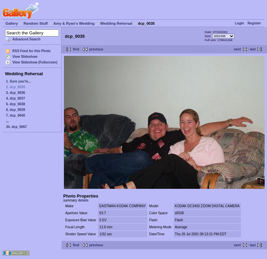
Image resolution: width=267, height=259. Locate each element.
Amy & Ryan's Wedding (74, 23)
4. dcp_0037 (15, 98)
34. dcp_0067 (16, 127)
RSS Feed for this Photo (31, 51)
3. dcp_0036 (15, 93)
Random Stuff (35, 23)
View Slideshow (24, 56)
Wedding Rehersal (116, 23)
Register (254, 23)
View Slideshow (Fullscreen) (34, 62)
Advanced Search (26, 39)
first (76, 49)
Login (239, 23)
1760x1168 (225, 40)
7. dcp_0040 (15, 115)
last (253, 49)
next (237, 49)
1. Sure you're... (18, 81)
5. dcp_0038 (15, 104)
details (83, 200)
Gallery (11, 23)
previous (96, 49)
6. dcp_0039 (15, 110)
